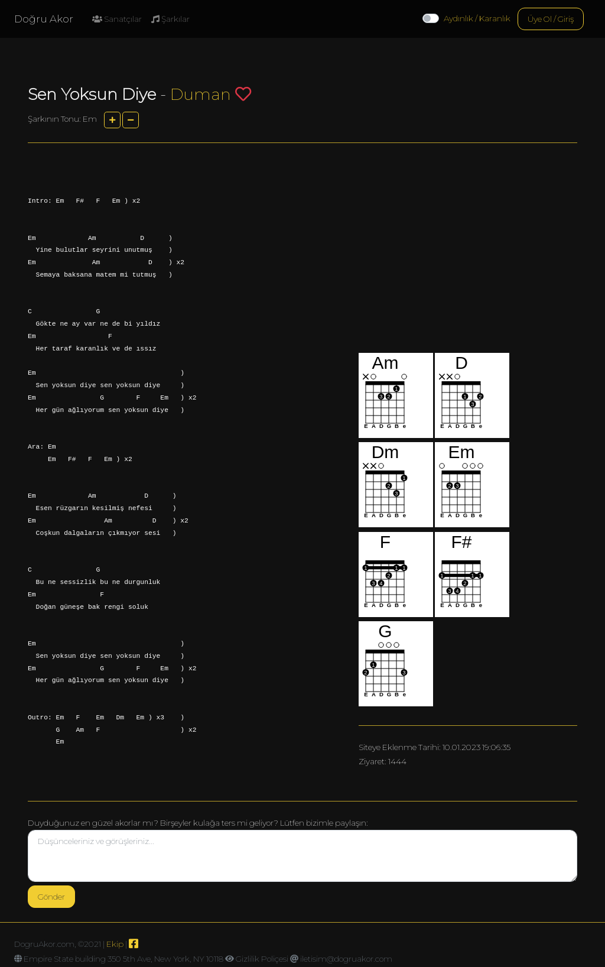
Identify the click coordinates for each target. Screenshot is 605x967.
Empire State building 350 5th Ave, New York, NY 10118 (123, 958)
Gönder (51, 896)
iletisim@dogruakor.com (346, 958)
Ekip (114, 944)
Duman (200, 94)
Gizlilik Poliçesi (262, 958)
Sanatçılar (117, 19)
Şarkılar (170, 19)
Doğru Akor (43, 19)
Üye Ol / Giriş (551, 19)
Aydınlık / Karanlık (477, 18)
